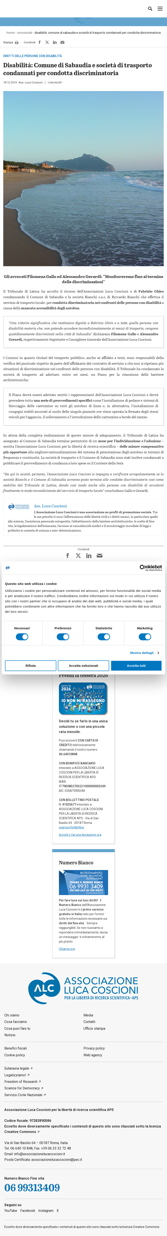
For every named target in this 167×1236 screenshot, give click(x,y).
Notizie (9, 1035)
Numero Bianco (76, 862)
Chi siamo (11, 1015)
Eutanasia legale (16, 1068)
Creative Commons (20, 1132)
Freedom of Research (20, 1082)
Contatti (89, 1022)
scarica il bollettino (71, 827)
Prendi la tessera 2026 (83, 675)
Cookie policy (14, 1055)
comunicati (55, 82)
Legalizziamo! (15, 1075)
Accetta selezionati (83, 666)
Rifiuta (30, 666)
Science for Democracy (22, 1088)
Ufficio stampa (94, 1028)
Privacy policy (94, 1048)
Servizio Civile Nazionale (23, 1095)
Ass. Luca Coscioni (30, 82)
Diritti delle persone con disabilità (32, 56)
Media (88, 1015)
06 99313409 (32, 1187)
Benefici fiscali (15, 1048)
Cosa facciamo (15, 1022)
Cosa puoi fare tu (17, 1028)
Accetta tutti (136, 666)
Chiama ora (67, 949)
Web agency (93, 1055)
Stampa (10, 43)
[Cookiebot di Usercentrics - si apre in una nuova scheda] (143, 568)
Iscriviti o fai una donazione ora (80, 834)
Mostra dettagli (142, 653)
